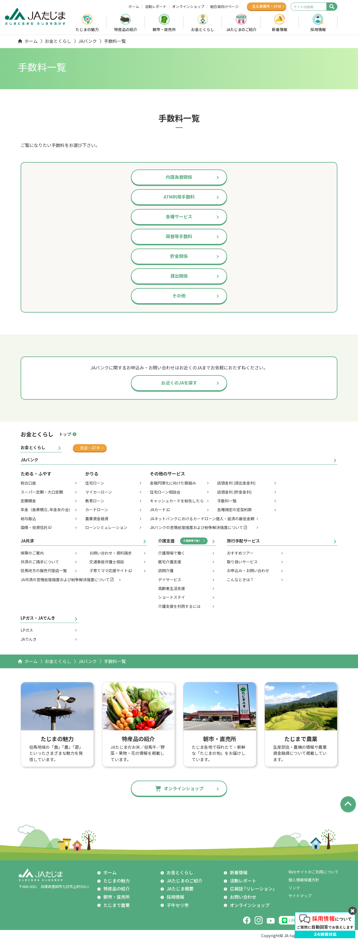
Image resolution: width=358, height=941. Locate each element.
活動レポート (155, 7)
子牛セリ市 (178, 905)
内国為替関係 (179, 177)
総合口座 (28, 483)
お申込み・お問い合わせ (248, 570)
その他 (179, 295)
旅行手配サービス (243, 541)
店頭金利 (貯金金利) (234, 492)
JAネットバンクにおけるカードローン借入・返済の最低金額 (202, 518)
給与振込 (28, 518)
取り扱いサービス (242, 561)
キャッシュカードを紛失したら (177, 500)
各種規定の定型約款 (234, 509)
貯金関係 (179, 256)
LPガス (27, 630)
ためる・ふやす (36, 473)
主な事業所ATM (266, 6)
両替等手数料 (179, 236)
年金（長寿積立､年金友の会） (47, 509)
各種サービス (179, 216)
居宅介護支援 (169, 561)
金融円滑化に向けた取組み (173, 483)
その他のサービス (167, 473)
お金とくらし (202, 29)
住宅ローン (94, 483)
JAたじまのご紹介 (241, 29)
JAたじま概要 (180, 888)
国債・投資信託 (34, 527)
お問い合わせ (243, 896)
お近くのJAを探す (179, 382)
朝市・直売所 (164, 29)
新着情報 (279, 29)
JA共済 (27, 541)
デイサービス (169, 579)
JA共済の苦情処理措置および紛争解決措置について (65, 579)
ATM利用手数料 (179, 196)
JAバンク (87, 41)
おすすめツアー (240, 553)
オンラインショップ (188, 7)
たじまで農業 (116, 905)
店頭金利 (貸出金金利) (236, 483)
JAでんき (29, 639)
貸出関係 (179, 275)
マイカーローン (98, 492)
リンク (294, 887)
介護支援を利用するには (179, 606)
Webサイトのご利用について (313, 872)
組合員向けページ (224, 7)
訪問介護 (166, 570)
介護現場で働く (192, 540)
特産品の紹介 (125, 29)
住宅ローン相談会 (165, 492)
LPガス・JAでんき (38, 618)
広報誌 (253, 888)
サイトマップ (300, 895)
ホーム (133, 7)
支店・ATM (90, 447)
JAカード (158, 509)
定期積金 (28, 500)
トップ (65, 434)
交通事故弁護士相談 (106, 561)
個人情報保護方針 (303, 879)
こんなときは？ (240, 579)
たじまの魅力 (87, 29)
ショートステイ (171, 597)
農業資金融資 (96, 518)
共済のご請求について (40, 561)
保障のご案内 (32, 553)
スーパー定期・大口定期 (42, 492)
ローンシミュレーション (106, 527)
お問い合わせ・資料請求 (110, 553)
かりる (91, 473)
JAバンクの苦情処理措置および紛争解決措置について (196, 527)
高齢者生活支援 (171, 588)
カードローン (96, 509)
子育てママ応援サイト (108, 570)
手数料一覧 (226, 500)
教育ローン (94, 500)
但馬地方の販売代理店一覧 (44, 570)
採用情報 (318, 29)
